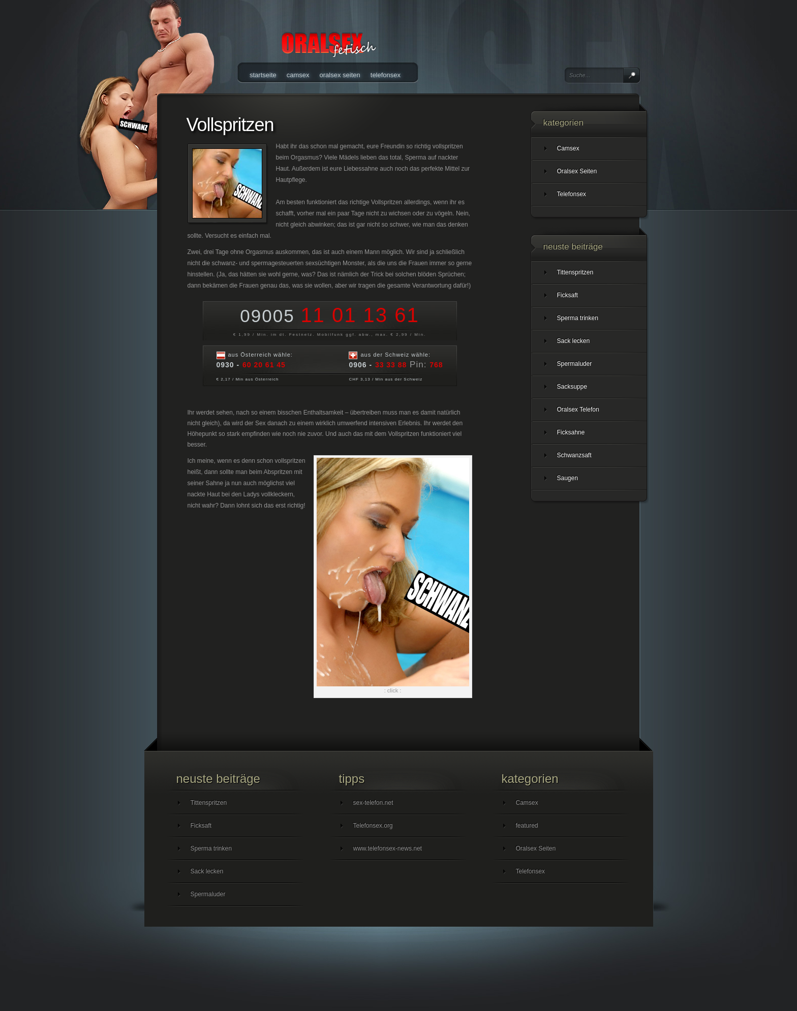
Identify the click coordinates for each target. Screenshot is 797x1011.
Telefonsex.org (373, 825)
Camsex (298, 75)
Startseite (263, 75)
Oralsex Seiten (340, 75)
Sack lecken (573, 340)
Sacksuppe (572, 386)
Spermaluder (574, 363)
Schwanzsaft (574, 455)
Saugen (567, 478)
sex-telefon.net (373, 802)
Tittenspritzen (575, 272)
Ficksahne (571, 432)
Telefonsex (386, 75)
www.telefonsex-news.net (387, 848)
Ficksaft (567, 295)
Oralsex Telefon (578, 409)
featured (527, 825)
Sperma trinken (577, 318)
